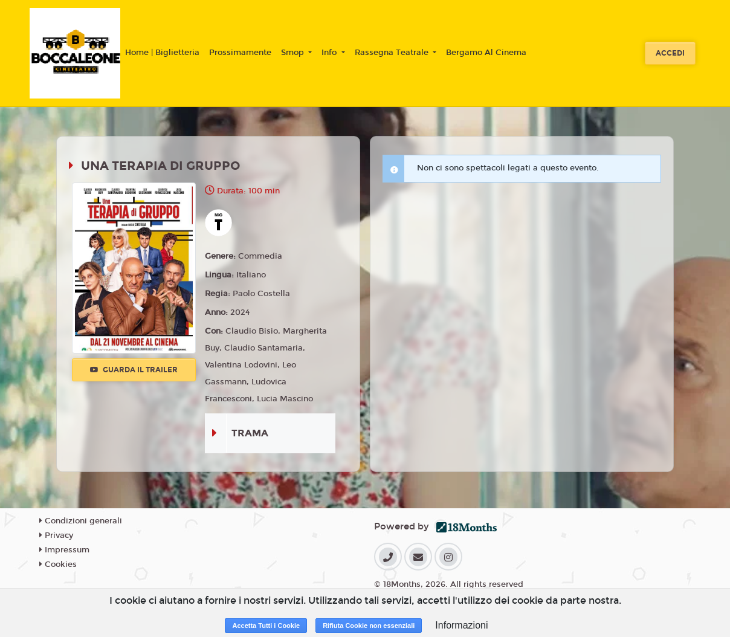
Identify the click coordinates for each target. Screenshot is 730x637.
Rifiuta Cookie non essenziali (369, 625)
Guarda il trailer (134, 370)
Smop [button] (293, 52)
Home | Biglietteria (162, 52)
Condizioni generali (80, 521)
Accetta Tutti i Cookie (266, 625)
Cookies (58, 564)
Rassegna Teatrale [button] (393, 52)
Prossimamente (240, 52)
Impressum (64, 550)
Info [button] (330, 52)
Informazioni (461, 625)
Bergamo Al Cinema (486, 52)
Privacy (56, 535)
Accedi (670, 53)
